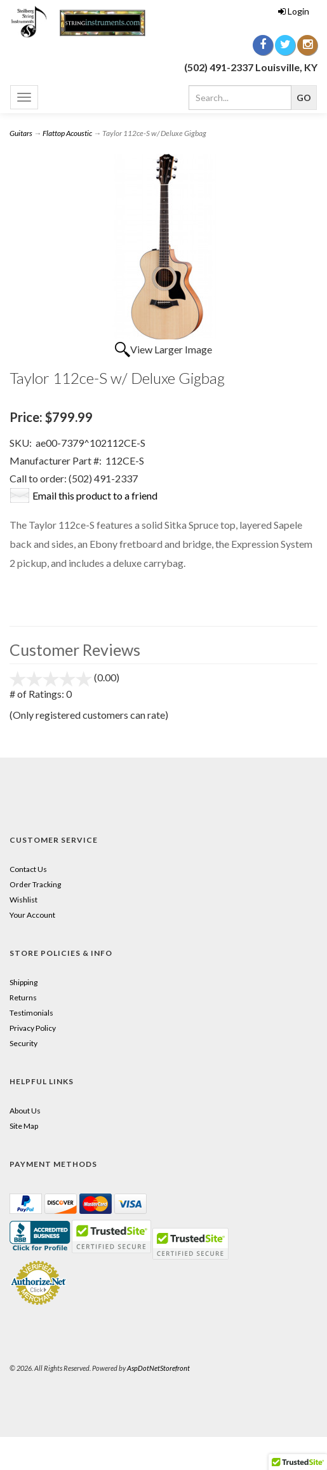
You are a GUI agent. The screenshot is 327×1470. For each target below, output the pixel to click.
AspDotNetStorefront (158, 1368)
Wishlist (23, 899)
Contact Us (28, 869)
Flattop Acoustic (67, 133)
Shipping (23, 982)
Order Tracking (35, 884)
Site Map (24, 1126)
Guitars (21, 133)
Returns (23, 997)
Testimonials (31, 1012)
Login (293, 11)
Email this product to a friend (94, 495)
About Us (25, 1110)
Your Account (32, 915)
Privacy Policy (33, 1028)
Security (23, 1043)
